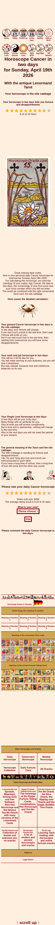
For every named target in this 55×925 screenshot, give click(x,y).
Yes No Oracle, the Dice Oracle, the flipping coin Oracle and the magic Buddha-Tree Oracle (46, 797)
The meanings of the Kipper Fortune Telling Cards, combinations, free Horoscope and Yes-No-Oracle (28, 799)
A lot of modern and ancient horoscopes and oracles (28, 837)
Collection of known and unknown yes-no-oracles (9, 834)
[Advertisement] (27, 15)
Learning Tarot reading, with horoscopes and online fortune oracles (46, 835)
